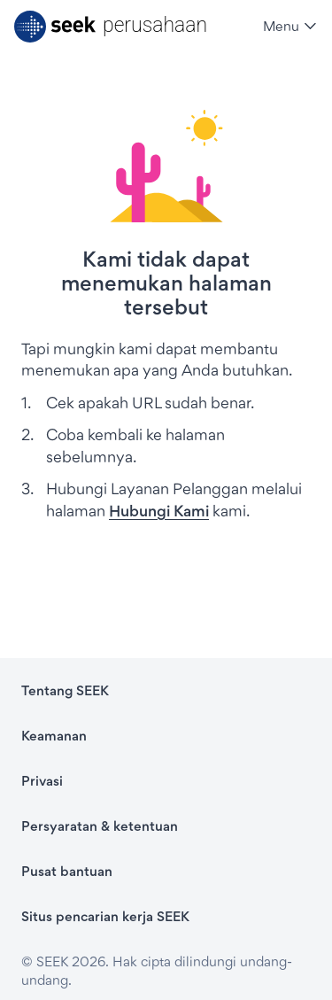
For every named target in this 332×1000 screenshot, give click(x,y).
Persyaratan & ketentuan (99, 826)
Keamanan (54, 735)
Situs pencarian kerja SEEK (105, 916)
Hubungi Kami (159, 510)
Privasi (42, 780)
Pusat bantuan (66, 871)
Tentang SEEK (65, 690)
